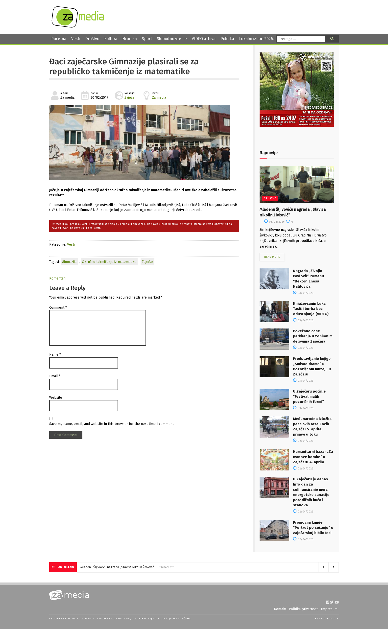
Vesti (75, 38)
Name (55, 354)
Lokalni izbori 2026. (256, 38)
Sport (147, 38)
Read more (272, 256)
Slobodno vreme (172, 38)
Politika (227, 38)
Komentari (57, 278)
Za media (159, 97)
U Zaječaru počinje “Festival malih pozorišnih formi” (309, 396)
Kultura (110, 38)
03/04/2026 (274, 221)
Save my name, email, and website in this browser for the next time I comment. (111, 424)
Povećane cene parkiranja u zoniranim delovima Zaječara (312, 336)
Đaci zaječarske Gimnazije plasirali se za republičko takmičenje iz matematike (123, 66)
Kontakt (280, 609)
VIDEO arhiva (204, 38)
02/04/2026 (303, 441)
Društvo (92, 38)
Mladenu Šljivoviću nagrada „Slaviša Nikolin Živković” (117, 567)
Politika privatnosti (303, 609)
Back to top (327, 618)
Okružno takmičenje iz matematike (109, 262)
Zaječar (130, 97)
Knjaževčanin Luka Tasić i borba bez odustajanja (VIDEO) (311, 308)
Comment (58, 307)
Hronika (129, 38)
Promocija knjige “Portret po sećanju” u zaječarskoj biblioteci (313, 527)
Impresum (329, 609)
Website (55, 398)
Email (54, 376)
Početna (58, 38)
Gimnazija (69, 262)
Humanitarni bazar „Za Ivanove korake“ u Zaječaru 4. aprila (313, 456)
